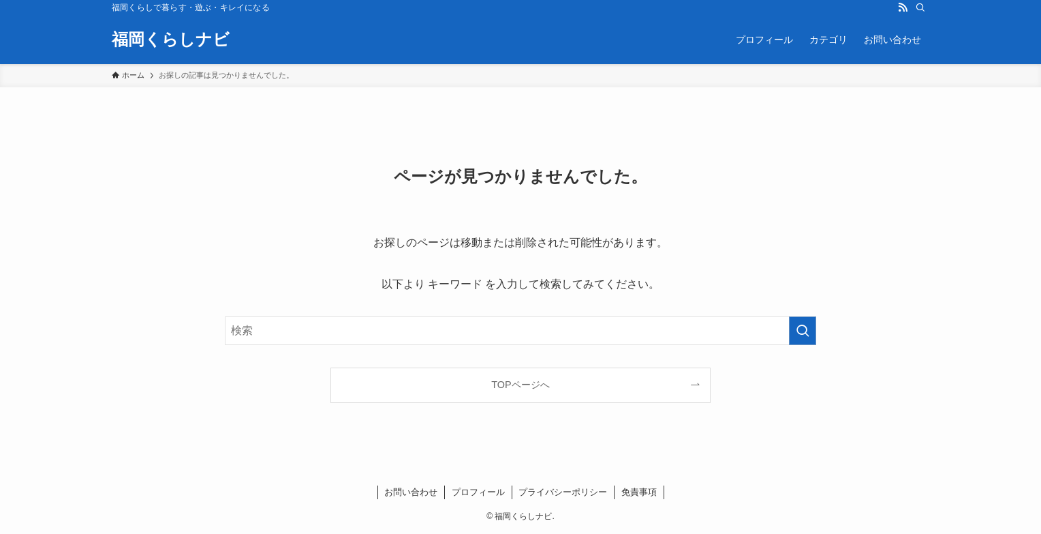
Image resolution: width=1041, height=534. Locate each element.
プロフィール (478, 492)
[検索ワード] (520, 330)
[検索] (920, 7)
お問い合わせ (410, 492)
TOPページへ (520, 384)
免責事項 (639, 492)
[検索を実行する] (802, 330)
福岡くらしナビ (171, 39)
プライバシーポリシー (562, 492)
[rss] (903, 7)
